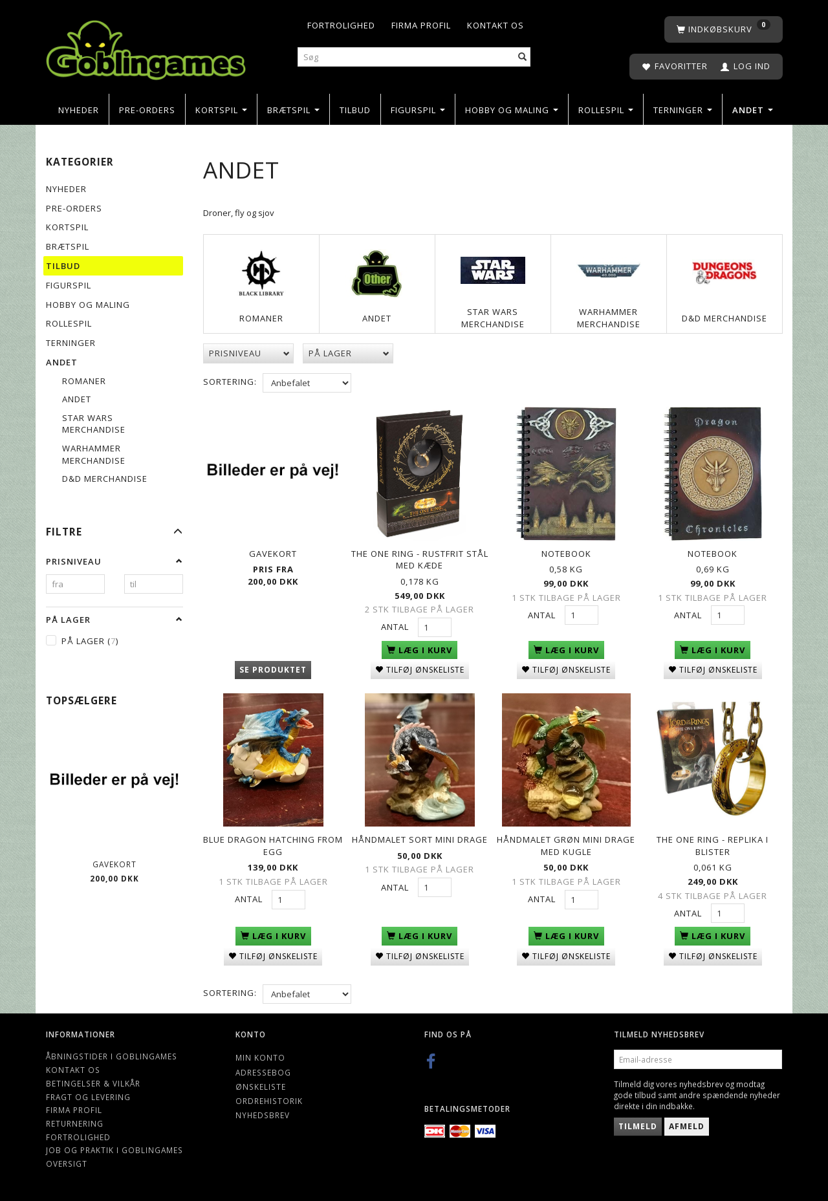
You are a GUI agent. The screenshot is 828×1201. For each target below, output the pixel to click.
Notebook (566, 552)
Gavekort (114, 864)
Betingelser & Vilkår (93, 1079)
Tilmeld (637, 1121)
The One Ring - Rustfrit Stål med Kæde (419, 558)
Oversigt (66, 1159)
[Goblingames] (145, 47)
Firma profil (421, 25)
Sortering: (230, 381)
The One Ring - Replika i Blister (712, 842)
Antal (396, 625)
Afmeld (686, 1121)
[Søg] (522, 57)
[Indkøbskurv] (723, 29)
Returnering (75, 1119)
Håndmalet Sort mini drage (420, 835)
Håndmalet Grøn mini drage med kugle (566, 842)
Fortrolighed (341, 25)
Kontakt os (495, 25)
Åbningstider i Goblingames (111, 1052)
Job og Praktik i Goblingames (114, 1146)
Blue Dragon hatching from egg (273, 842)
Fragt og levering (88, 1092)
